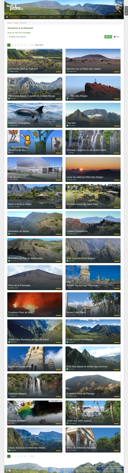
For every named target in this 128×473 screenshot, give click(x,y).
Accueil (9, 23)
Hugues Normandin (116, 468)
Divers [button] (51, 17)
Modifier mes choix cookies (83, 471)
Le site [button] (59, 17)
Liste (108, 37)
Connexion (119, 14)
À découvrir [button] (33, 17)
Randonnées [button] (14, 17)
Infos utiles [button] (43, 17)
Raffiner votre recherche (17, 37)
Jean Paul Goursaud (116, 466)
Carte (116, 37)
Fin (32, 45)
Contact (66, 17)
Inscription (111, 14)
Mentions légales (97, 471)
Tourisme (24, 17)
